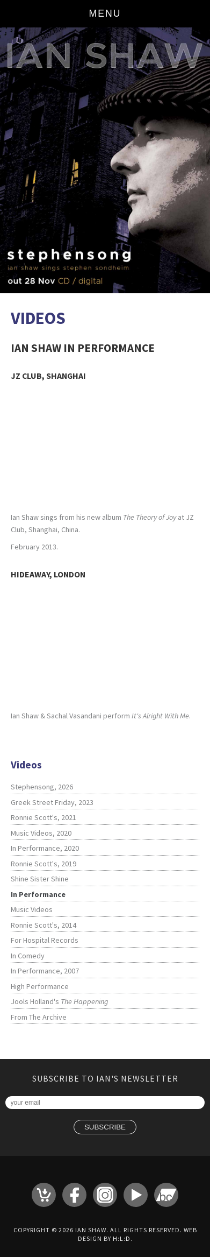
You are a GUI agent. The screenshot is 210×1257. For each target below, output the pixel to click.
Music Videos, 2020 (41, 833)
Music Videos (32, 909)
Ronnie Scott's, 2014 (43, 925)
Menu (105, 13)
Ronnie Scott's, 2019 (43, 863)
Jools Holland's (59, 1001)
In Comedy (28, 956)
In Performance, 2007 (45, 971)
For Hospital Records (44, 940)
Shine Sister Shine (40, 879)
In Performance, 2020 (45, 848)
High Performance (40, 986)
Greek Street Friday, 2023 (52, 802)
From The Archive (39, 1017)
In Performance (38, 894)
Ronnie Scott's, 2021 (43, 817)
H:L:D (122, 1238)
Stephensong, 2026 (42, 787)
